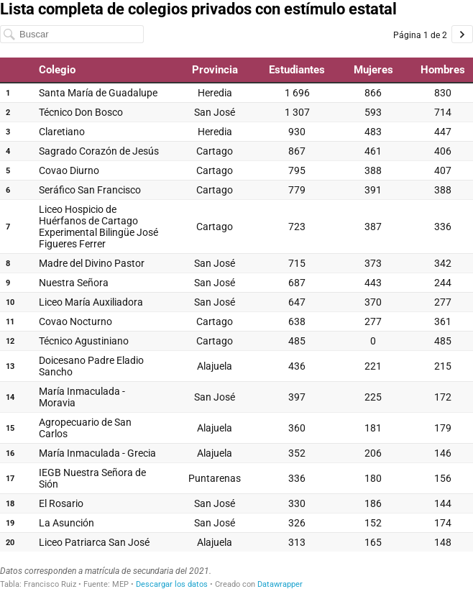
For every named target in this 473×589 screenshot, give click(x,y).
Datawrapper (280, 584)
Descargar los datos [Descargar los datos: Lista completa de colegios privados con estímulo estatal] (172, 584)
